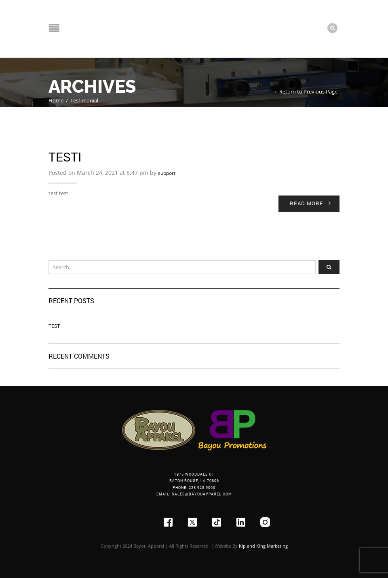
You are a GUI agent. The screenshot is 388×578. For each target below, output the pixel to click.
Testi (64, 157)
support (166, 173)
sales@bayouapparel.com (202, 494)
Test (54, 325)
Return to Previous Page (308, 91)
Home (55, 100)
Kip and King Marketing (263, 546)
